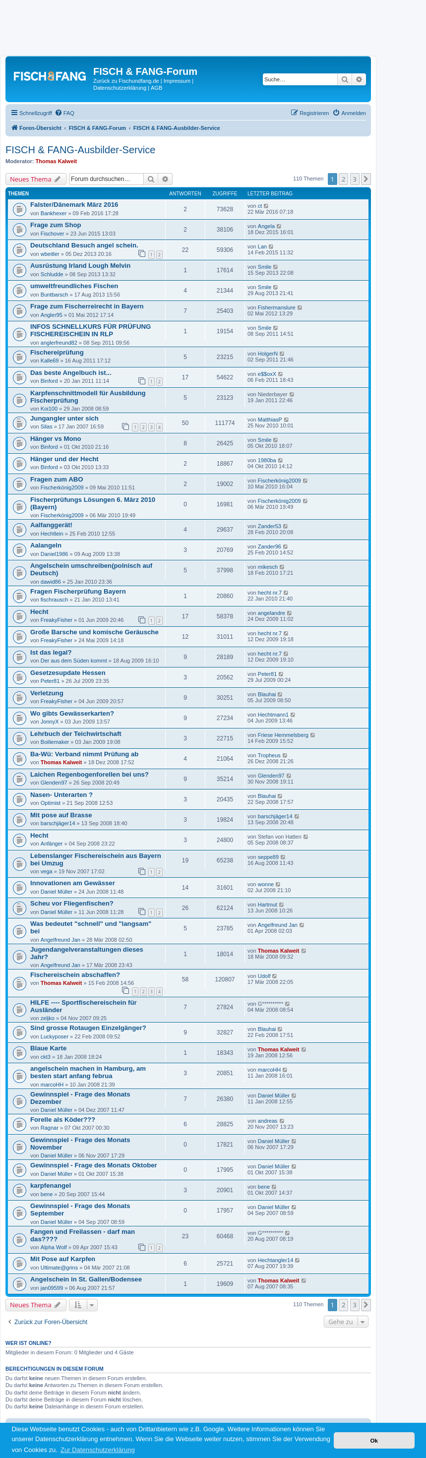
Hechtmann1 (273, 715)
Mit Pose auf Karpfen (62, 1259)
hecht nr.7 (270, 593)
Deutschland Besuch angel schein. (84, 245)
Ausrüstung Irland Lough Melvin (80, 265)
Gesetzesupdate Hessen (68, 672)
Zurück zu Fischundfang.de (126, 81)
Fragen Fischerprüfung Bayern (78, 591)
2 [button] (343, 179)
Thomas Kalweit (56, 161)
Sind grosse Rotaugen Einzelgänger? (88, 1028)
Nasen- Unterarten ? (61, 794)
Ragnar (50, 1128)
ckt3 (46, 1057)
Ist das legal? (51, 652)
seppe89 (268, 857)
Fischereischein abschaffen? (75, 974)
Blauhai (267, 694)
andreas (268, 1121)
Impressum (177, 81)
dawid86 (51, 582)
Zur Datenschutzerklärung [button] (98, 1450)
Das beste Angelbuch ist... (71, 372)
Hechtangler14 (276, 1260)
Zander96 (269, 546)
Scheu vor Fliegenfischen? (72, 903)
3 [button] (355, 179)
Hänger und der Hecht (64, 459)
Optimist (51, 803)
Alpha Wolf (54, 1247)
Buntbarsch (54, 295)
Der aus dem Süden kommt (74, 661)
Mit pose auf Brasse (61, 815)
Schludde (52, 274)
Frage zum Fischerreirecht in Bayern (87, 306)
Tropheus (269, 755)
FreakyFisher (56, 620)
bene (47, 1194)
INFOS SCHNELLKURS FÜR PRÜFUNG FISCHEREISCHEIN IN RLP (90, 330)
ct (260, 206)
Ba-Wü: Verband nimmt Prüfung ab (84, 754)
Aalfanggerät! (51, 525)
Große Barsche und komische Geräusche (94, 632)
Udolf (264, 976)
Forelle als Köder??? (62, 1119)
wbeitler (50, 254)
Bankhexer (54, 213)
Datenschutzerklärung (119, 88)
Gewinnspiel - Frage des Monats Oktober (93, 1165)
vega (47, 871)
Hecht (39, 611)
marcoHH (52, 1085)
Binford (49, 381)
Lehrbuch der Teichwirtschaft (76, 733)
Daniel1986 (54, 554)
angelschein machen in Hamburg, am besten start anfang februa (88, 1072)
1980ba (267, 460)
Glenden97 (54, 783)
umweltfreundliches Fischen (74, 286)
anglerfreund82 (59, 343)
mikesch (268, 567)
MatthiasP (270, 420)
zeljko (48, 1018)
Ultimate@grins (59, 1268)
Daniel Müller (56, 892)
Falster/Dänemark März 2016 (74, 204)
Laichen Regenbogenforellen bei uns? (89, 774)
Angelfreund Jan (60, 940)
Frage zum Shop (55, 225)
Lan (262, 246)
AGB (156, 88)
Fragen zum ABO (56, 479)
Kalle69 (50, 361)
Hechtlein (52, 534)
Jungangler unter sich (64, 418)
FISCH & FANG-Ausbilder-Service (80, 149)
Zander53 (269, 526)
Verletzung (46, 693)
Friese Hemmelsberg (283, 735)
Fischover (52, 234)
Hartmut (267, 905)
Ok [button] (374, 1440)
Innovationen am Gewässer (72, 883)
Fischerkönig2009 (62, 487)
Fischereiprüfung (57, 352)
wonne (266, 884)
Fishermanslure (277, 307)
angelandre (271, 613)
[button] (366, 179)
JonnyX (50, 722)
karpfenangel (50, 1185)
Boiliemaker (55, 742)
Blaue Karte (48, 1048)
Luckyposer (54, 1036)
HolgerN (268, 354)
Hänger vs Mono (55, 438)
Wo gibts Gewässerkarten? (72, 713)
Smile (265, 267)
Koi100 (49, 409)
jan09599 (52, 1288)
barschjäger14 (58, 823)
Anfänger (52, 844)
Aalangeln (45, 545)
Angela (266, 226)
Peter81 (50, 681)
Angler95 (51, 315)
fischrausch (54, 600)
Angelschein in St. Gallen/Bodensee (86, 1279)
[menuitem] (64, 113)
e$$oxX (267, 374)
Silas (47, 426)
